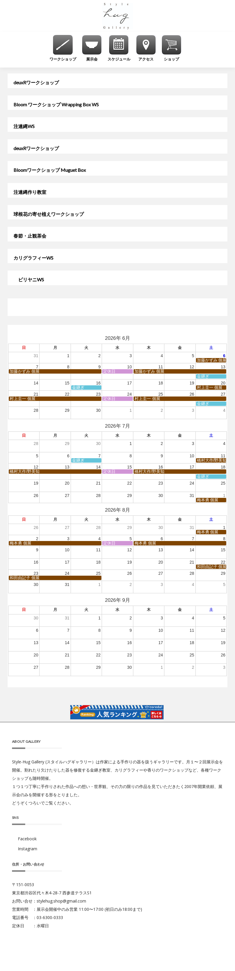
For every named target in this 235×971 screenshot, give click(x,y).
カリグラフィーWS (33, 258)
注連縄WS (24, 126)
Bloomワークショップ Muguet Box (49, 170)
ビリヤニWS (28, 279)
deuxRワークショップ (36, 82)
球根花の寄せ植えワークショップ (48, 214)
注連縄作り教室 (29, 192)
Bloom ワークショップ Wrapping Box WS (56, 104)
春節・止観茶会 (29, 235)
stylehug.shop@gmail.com (61, 901)
